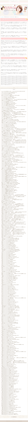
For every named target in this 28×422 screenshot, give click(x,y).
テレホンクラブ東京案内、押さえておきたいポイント (8, 172)
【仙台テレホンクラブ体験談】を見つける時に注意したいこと (9, 186)
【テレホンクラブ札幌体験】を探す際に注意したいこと (8, 191)
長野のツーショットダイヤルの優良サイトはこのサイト (8, 255)
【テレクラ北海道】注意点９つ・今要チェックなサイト (8, 132)
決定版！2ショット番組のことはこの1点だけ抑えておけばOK (9, 122)
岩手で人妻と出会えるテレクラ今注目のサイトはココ (8, 369)
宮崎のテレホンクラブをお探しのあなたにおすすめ (8, 365)
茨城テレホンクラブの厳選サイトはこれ (20, 167)
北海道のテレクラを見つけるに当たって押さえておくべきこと (9, 207)
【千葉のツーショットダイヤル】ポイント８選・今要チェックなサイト (10, 247)
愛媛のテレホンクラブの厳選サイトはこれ (19, 360)
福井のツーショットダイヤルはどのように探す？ (7, 253)
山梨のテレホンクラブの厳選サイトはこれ (19, 344)
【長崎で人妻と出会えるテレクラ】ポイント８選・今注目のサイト (9, 409)
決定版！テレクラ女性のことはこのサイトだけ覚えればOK (8, 202)
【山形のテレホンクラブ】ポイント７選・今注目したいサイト (9, 333)
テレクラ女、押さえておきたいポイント (20, 129)
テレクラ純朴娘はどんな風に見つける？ (22, 111)
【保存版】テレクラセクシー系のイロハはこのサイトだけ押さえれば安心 (10, 206)
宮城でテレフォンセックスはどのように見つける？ (8, 285)
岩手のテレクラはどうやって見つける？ (18, 208)
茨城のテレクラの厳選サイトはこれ (6, 212)
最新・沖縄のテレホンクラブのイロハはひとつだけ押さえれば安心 (9, 367)
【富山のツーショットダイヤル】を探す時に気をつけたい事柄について (10, 251)
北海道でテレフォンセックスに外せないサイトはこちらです (9, 282)
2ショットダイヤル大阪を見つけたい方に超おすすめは (8, 125)
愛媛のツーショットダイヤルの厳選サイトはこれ (7, 273)
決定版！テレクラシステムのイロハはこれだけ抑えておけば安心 (9, 127)
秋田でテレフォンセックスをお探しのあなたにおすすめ (8, 286)
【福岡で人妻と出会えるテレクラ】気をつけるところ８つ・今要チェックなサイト (11, 407)
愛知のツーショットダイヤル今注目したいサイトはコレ (8, 258)
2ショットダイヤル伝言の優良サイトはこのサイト (7, 101)
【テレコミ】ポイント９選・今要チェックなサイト (8, 128)
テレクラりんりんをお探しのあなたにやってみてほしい (8, 129)
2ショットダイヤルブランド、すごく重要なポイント (8, 96)
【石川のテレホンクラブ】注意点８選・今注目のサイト (8, 343)
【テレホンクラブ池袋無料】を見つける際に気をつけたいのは (9, 173)
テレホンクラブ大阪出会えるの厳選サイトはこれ (21, 176)
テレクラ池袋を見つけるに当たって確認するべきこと (8, 133)
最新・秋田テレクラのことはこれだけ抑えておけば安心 (8, 201)
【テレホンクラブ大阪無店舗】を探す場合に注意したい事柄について (10, 175)
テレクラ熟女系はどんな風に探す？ (20, 205)
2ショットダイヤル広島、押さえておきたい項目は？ (8, 124)
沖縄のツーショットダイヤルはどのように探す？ (7, 281)
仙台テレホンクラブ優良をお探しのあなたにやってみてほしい (9, 185)
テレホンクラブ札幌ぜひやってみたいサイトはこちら (8, 188)
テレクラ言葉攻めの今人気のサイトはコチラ (17, 199)
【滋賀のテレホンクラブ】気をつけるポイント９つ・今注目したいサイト (10, 350)
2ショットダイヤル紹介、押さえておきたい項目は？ (20, 99)
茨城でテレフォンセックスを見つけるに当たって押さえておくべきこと (10, 289)
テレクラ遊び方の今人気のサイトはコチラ (7, 195)
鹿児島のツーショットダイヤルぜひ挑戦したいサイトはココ (9, 280)
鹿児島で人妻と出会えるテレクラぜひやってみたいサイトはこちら (9, 413)
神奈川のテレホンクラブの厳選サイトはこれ (7, 340)
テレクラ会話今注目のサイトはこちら (6, 199)
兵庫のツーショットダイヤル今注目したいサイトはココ (8, 263)
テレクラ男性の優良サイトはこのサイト (6, 113)
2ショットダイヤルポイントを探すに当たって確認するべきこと (9, 97)
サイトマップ (14, 419)
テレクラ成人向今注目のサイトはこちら (16, 112)
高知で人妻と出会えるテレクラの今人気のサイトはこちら (8, 406)
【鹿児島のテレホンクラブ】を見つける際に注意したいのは (9, 366)
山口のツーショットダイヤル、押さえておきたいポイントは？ (9, 270)
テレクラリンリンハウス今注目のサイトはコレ (7, 109)
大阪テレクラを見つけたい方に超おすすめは (21, 132)
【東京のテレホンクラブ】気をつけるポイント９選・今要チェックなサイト (10, 339)
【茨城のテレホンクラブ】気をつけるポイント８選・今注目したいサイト (10, 335)
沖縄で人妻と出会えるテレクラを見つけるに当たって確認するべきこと (10, 8)
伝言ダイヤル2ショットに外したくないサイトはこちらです (8, 121)
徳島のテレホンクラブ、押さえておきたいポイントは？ (8, 359)
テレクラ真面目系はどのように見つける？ (18, 204)
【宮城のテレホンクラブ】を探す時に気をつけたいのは (8, 331)
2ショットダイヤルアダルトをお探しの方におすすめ (19, 91)
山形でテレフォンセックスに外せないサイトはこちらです (8, 287)
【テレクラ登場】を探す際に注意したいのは (7, 114)
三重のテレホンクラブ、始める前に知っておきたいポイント (9, 349)
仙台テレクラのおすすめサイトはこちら (16, 131)
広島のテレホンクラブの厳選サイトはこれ (22, 357)
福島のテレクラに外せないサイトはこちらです (21, 211)
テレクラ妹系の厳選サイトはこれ (19, 203)
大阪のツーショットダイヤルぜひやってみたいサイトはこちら (9, 262)
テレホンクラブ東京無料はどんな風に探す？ (7, 170)
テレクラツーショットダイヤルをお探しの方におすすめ (8, 106)
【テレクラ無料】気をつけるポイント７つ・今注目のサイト (9, 115)
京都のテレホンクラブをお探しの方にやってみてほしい (8, 351)
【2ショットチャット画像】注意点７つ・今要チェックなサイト (9, 117)
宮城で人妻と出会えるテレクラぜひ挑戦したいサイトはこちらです (9, 370)
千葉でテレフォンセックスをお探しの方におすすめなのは (8, 293)
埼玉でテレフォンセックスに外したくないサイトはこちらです (9, 292)
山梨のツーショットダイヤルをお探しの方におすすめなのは (9, 254)
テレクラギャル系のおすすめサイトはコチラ (7, 204)
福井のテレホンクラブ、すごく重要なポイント (7, 344)
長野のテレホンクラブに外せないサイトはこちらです (8, 345)
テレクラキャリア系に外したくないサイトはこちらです (8, 205)
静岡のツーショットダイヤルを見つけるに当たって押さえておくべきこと (10, 257)
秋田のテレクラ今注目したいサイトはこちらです (7, 210)
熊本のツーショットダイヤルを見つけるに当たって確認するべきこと (10, 277)
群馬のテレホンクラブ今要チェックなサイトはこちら (8, 337)
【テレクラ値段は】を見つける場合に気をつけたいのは (8, 196)
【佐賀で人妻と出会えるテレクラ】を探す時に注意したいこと (9, 408)
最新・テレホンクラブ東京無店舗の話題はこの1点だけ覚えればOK (9, 169)
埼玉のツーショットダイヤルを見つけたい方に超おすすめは (9, 246)
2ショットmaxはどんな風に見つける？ (21, 121)
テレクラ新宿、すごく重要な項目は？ (6, 130)
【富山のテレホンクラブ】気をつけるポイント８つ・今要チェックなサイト (10, 342)
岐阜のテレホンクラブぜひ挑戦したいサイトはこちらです (8, 346)
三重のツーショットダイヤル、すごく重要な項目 (7, 259)
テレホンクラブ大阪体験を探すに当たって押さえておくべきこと (9, 177)
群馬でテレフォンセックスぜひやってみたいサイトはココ (8, 291)
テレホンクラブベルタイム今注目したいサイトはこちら (8, 167)
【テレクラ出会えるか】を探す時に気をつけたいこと (8, 197)
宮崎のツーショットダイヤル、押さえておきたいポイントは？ (9, 279)
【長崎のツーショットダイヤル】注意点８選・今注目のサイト (9, 276)
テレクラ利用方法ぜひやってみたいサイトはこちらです (19, 195)
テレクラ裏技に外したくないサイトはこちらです (19, 116)
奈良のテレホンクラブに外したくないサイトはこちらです (8, 353)
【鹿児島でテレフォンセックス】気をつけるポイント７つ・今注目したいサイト (11, 327)
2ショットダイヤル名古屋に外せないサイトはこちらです (8, 126)
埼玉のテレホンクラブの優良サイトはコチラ (20, 337)
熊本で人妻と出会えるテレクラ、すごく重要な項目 (8, 410)
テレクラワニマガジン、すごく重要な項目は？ (19, 109)
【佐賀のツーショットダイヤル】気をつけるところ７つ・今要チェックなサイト (11, 275)
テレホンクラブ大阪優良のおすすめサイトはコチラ (8, 176)
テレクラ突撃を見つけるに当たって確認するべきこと (19, 114)
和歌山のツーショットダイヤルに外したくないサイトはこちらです (9, 265)
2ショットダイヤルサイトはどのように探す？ (7, 94)
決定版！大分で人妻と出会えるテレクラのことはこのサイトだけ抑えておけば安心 (11, 411)
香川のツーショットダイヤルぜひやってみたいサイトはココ (9, 272)
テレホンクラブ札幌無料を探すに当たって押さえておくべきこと (9, 189)
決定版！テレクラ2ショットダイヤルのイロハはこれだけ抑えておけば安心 (10, 120)
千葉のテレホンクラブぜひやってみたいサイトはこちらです (9, 338)
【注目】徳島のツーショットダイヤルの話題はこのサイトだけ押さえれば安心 (11, 271)
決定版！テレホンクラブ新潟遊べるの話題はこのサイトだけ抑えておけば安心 (11, 183)
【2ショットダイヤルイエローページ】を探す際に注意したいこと (9, 92)
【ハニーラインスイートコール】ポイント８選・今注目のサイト (9, 123)
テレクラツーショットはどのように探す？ (21, 105)
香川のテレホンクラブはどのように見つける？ (7, 360)
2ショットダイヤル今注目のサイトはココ (6, 91)
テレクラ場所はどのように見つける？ (6, 112)
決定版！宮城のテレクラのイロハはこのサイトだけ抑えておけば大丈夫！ (10, 209)
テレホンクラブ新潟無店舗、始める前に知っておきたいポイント (9, 179)
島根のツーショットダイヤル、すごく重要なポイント (8, 267)
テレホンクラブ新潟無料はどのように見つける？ (7, 178)
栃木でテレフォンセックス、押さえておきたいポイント (8, 290)
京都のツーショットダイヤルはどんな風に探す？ (7, 261)
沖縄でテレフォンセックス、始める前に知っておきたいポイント (9, 328)
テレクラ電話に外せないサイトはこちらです (17, 113)
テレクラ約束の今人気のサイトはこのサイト (7, 116)
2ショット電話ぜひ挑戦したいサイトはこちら (7, 118)
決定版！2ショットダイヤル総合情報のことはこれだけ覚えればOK (9, 100)
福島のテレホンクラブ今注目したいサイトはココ (7, 334)
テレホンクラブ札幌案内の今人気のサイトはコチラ (8, 193)
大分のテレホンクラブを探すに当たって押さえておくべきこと (9, 364)
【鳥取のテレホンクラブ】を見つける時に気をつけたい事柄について (10, 355)
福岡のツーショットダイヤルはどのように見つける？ (8, 274)
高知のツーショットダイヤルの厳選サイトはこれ (20, 273)
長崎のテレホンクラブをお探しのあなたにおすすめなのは (20, 362)
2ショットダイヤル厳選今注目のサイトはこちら (7, 99)
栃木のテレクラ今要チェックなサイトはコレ (16, 212)
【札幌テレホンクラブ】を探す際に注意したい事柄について (9, 168)
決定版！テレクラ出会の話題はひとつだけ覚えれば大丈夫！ (9, 111)
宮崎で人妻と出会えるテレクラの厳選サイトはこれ (8, 412)
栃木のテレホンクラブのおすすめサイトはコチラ (7, 336)
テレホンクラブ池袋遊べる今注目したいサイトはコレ (8, 174)
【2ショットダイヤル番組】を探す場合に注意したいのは (8, 104)
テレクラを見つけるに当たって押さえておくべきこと (8, 194)
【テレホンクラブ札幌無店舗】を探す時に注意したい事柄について (9, 190)
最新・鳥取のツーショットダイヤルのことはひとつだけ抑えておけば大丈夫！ (11, 266)
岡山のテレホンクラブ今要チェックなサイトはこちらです (8, 357)
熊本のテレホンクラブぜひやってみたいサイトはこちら (8, 363)
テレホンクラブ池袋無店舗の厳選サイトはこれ (21, 174)
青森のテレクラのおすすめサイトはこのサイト (7, 208)
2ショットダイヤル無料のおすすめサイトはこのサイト (8, 105)
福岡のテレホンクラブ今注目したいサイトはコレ (18, 361)
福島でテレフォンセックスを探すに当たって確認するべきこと (9, 288)
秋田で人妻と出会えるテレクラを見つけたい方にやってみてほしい (9, 371)
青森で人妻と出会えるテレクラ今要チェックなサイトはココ (9, 368)
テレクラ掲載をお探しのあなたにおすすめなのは (7, 110)
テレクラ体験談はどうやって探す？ (20, 196)
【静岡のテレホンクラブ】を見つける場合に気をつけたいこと (9, 347)
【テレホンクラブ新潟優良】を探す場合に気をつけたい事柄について (10, 180)
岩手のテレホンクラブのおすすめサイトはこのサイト (8, 330)
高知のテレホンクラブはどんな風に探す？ (7, 361)
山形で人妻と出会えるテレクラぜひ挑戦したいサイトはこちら (9, 372)
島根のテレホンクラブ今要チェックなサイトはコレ (8, 356)
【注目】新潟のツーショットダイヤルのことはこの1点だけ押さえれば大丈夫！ (11, 250)
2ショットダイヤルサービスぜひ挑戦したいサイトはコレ (8, 93)
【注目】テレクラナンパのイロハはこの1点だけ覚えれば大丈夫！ (9, 107)
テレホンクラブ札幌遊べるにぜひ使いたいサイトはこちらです (9, 192)
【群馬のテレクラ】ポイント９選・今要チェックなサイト (8, 213)
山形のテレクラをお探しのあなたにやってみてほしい (8, 211)
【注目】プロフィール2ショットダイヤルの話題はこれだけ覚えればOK (10, 119)
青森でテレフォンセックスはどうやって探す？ (7, 283)
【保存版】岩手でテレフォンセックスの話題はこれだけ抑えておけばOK (10, 284)
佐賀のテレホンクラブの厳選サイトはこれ (7, 362)
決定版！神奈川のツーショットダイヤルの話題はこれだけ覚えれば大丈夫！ (10, 249)
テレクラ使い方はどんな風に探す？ (19, 194)
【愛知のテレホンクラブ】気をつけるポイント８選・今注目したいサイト (10, 348)
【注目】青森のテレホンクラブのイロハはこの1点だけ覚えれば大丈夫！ (10, 329)
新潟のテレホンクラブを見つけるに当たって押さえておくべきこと (9, 341)
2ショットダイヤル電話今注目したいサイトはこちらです (8, 102)
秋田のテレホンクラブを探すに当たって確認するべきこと (8, 332)
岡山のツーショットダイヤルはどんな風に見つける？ (8, 268)
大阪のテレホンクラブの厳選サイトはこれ (21, 351)
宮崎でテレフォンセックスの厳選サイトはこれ (7, 326)
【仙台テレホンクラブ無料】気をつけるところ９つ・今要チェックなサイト (10, 187)
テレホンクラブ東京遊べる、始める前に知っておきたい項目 (9, 171)
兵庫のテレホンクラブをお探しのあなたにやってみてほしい (9, 352)
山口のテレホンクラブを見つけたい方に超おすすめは (8, 358)
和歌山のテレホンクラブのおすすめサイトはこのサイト (8, 354)
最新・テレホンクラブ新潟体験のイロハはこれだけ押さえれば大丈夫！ (10, 182)
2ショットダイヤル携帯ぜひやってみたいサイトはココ (8, 98)
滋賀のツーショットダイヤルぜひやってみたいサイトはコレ (9, 260)
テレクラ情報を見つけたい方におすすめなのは (20, 128)
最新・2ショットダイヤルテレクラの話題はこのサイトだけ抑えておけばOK (10, 95)
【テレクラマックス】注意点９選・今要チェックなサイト (8, 108)
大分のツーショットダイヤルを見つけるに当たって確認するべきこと (10, 278)
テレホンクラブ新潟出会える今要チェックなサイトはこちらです (9, 181)
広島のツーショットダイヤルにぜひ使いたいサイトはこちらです (9, 269)
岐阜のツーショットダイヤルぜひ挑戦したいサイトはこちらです (9, 256)
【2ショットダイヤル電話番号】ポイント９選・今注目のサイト (9, 103)
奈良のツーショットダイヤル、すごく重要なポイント (8, 264)
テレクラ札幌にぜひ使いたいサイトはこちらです (17, 130)
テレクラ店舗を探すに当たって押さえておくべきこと (8, 203)
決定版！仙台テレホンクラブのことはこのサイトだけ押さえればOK (10, 184)
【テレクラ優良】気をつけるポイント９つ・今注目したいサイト (9, 198)
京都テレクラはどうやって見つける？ (6, 131)
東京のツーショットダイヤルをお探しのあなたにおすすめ (8, 248)
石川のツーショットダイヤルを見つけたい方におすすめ (8, 252)
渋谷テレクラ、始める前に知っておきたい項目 (7, 200)
